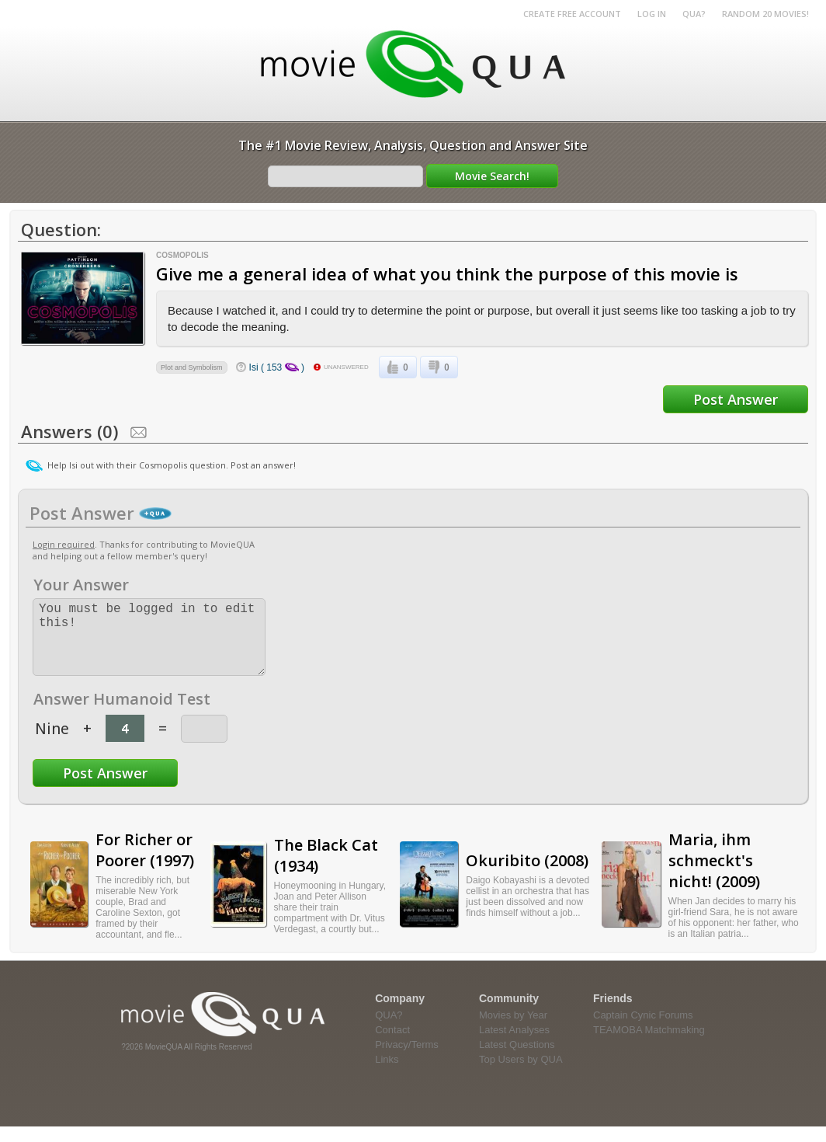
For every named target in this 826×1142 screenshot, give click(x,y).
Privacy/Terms (407, 1060)
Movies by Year (513, 1030)
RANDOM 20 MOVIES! (765, 13)
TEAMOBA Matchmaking (649, 1045)
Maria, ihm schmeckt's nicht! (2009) (714, 875)
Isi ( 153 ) (276, 367)
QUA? (694, 13)
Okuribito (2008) (527, 875)
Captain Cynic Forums (643, 1030)
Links (386, 1075)
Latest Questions (517, 1060)
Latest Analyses (514, 1045)
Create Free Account (572, 13)
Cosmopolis (182, 255)
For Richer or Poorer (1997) (144, 865)
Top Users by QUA (521, 1075)
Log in (651, 13)
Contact (392, 1045)
